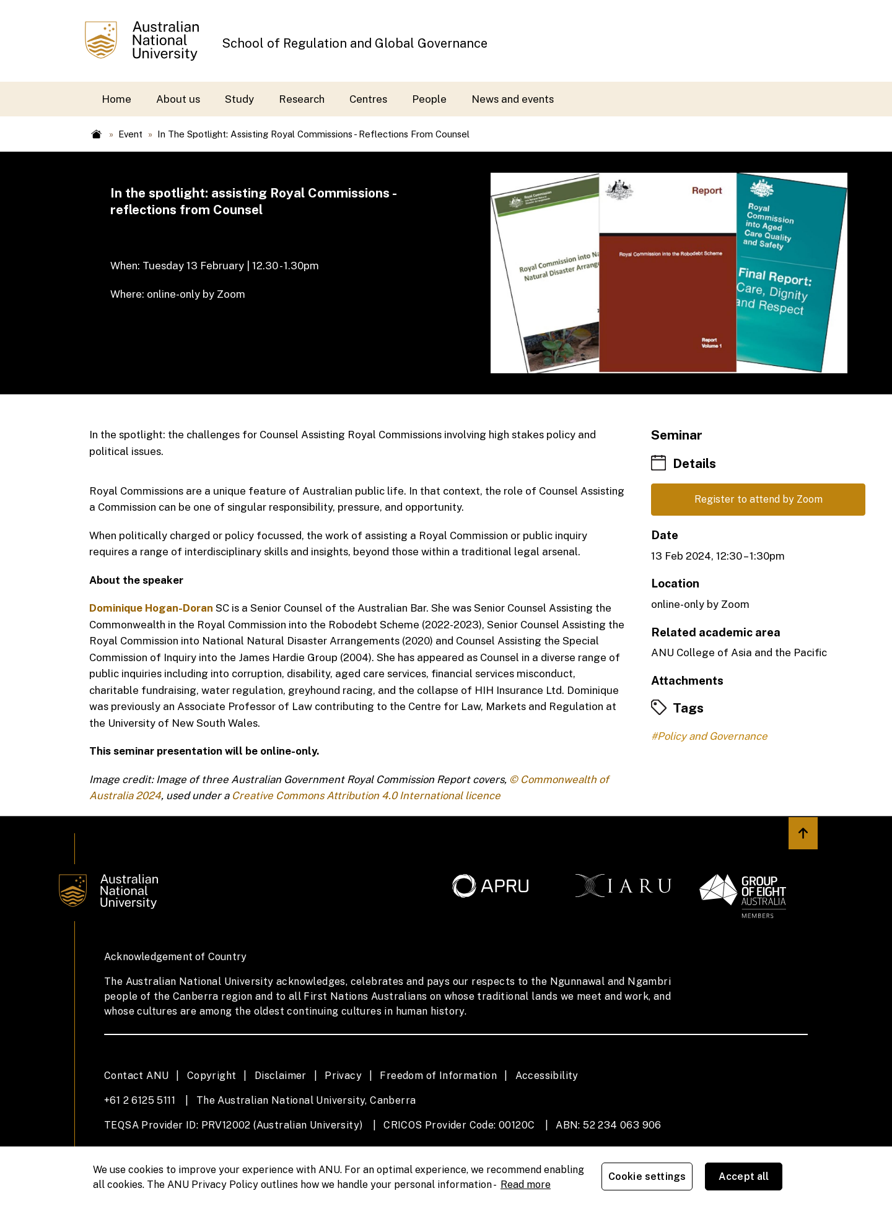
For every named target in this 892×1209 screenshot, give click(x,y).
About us (178, 99)
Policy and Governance (712, 737)
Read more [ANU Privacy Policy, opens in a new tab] (526, 1184)
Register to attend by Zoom (758, 500)
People (429, 99)
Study (239, 99)
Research (302, 99)
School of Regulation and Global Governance (355, 43)
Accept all (746, 1178)
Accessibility (547, 1075)
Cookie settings (649, 1178)
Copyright (212, 1075)
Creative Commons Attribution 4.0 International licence (366, 795)
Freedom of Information (438, 1075)
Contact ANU (136, 1075)
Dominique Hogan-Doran (151, 608)
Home (116, 99)
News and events (512, 99)
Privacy (343, 1075)
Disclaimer (281, 1075)
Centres (368, 99)
